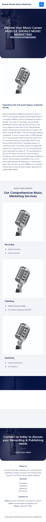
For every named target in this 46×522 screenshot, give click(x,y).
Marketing (23, 489)
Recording (23, 483)
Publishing (23, 486)
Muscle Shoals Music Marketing (16, 4)
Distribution (23, 491)
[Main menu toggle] (41, 4)
